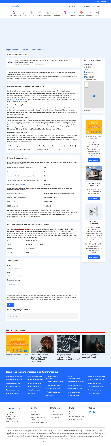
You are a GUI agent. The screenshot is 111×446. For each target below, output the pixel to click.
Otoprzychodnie (12, 50)
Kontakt (103, 2)
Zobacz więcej (93, 160)
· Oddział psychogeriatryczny (96, 376)
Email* (9, 265)
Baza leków (96, 6)
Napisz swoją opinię (13, 280)
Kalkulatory (72, 6)
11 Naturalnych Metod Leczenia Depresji (90, 356)
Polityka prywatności (56, 414)
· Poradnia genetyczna (73, 392)
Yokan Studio (69, 441)
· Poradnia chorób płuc (12, 390)
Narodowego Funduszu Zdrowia (17, 99)
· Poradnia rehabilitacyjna (33, 383)
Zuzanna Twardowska (51, 441)
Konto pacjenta (54, 417)
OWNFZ (97, 2)
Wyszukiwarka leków (75, 419)
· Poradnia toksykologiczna (95, 379)
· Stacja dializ (50, 395)
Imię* (9, 272)
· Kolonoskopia (30, 393)
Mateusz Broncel (61, 441)
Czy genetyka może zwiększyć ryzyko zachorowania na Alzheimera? (68, 357)
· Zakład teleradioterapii (33, 390)
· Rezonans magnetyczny (54, 385)
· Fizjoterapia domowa (12, 393)
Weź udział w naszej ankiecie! (17, 355)
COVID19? (22, 184)
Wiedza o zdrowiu (84, 6)
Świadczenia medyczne (76, 417)
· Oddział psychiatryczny (74, 388)
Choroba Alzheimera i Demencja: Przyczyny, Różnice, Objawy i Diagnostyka (39, 358)
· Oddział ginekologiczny (74, 385)
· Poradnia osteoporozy (13, 386)
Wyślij (10, 305)
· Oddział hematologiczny (95, 386)
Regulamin (53, 412)
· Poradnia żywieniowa (53, 392)
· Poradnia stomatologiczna (14, 376)
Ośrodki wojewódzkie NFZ (39, 422)
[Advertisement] (55, 35)
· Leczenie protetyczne (53, 388)
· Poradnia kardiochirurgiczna (55, 382)
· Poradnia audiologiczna (94, 390)
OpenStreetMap (94, 109)
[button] (93, 96)
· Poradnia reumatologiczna (34, 379)
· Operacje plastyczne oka (13, 383)
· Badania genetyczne (73, 395)
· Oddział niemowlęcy (93, 393)
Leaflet (86, 109)
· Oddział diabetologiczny (95, 383)
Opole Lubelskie (38, 50)
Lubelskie (24, 50)
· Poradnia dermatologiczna (14, 379)
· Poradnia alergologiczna (34, 386)
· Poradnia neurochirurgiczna (75, 382)
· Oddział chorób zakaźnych (34, 376)
